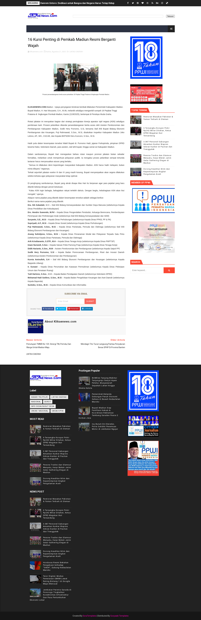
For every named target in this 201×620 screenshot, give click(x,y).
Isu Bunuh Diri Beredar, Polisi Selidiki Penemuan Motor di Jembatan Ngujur (105, 426)
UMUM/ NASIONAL (39, 411)
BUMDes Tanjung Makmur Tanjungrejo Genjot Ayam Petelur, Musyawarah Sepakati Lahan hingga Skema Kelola (98, 383)
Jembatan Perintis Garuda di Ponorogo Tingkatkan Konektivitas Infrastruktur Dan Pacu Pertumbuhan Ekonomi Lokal (50, 595)
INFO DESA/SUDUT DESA (42, 406)
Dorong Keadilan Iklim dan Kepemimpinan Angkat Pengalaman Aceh (156, 171)
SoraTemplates (89, 616)
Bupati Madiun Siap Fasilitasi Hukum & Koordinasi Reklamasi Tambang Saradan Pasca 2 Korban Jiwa (98, 413)
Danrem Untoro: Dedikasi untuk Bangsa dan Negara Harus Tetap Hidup (77, 3)
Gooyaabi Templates (119, 616)
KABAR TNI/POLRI (39, 397)
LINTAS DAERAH (76, 52)
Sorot (47, 402)
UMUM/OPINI (58, 411)
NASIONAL (36, 402)
